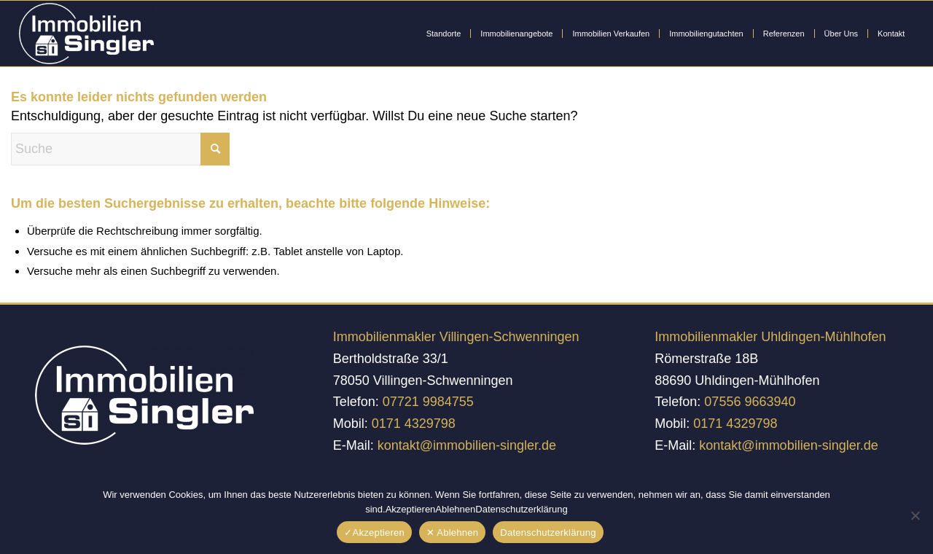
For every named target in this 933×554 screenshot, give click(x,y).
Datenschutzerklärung (548, 532)
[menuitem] (444, 33)
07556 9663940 (749, 401)
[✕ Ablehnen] (914, 515)
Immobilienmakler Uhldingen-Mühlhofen (770, 336)
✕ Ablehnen (452, 532)
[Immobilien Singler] (86, 33)
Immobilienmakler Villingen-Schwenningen (456, 336)
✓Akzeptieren (374, 532)
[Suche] (120, 149)
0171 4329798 (414, 423)
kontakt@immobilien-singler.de (467, 445)
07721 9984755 (428, 401)
